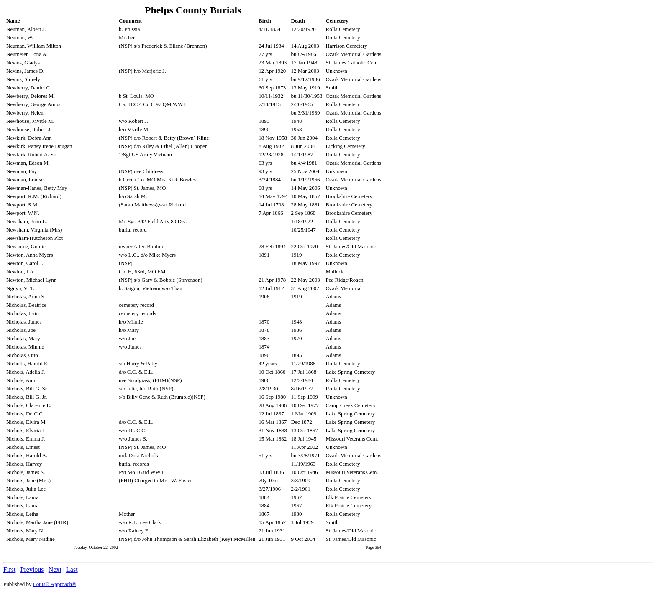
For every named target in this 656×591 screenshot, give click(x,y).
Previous (32, 569)
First (9, 569)
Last (72, 569)
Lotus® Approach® (54, 584)
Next (55, 569)
